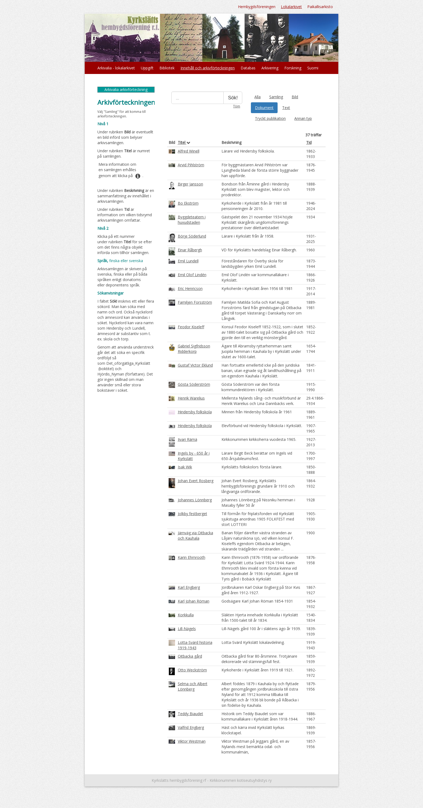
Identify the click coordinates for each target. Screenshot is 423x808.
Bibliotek (167, 67)
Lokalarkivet (291, 6)
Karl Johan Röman (193, 601)
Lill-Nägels (187, 628)
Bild (295, 96)
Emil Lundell (188, 260)
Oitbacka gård (190, 656)
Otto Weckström (192, 669)
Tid (309, 142)
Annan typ (303, 118)
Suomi (312, 67)
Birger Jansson (190, 184)
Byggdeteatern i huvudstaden (192, 219)
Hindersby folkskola (195, 411)
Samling (276, 96)
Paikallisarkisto (320, 6)
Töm (236, 106)
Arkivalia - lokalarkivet (116, 67)
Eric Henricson (190, 288)
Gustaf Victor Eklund (195, 365)
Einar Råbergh (190, 249)
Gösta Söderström (194, 384)
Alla (257, 96)
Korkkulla (186, 614)
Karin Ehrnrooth (191, 557)
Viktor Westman (192, 741)
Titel (184, 142)
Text (286, 107)
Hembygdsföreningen (256, 6)
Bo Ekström (188, 203)
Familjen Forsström (195, 302)
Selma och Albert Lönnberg (192, 686)
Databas (248, 67)
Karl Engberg (189, 587)
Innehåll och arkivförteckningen (207, 67)
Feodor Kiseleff (191, 326)
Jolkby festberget (192, 513)
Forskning (292, 67)
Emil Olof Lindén (192, 274)
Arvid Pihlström (191, 164)
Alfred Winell (188, 151)
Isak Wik (185, 466)
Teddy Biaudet (190, 713)
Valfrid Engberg (191, 727)
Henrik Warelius (191, 398)
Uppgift (147, 67)
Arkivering (269, 67)
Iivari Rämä (187, 439)
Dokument (264, 107)
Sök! (233, 97)
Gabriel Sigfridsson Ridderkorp (194, 348)
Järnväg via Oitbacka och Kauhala (195, 535)
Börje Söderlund (192, 236)
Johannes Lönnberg (195, 499)
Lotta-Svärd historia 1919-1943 (195, 645)
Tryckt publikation (270, 118)
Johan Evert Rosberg (195, 480)
